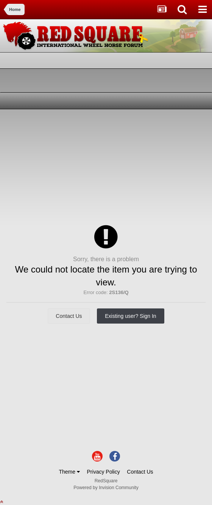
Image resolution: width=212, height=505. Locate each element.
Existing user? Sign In (130, 316)
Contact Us (69, 316)
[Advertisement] (92, 166)
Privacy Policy (103, 472)
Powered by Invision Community (105, 487)
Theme (69, 472)
